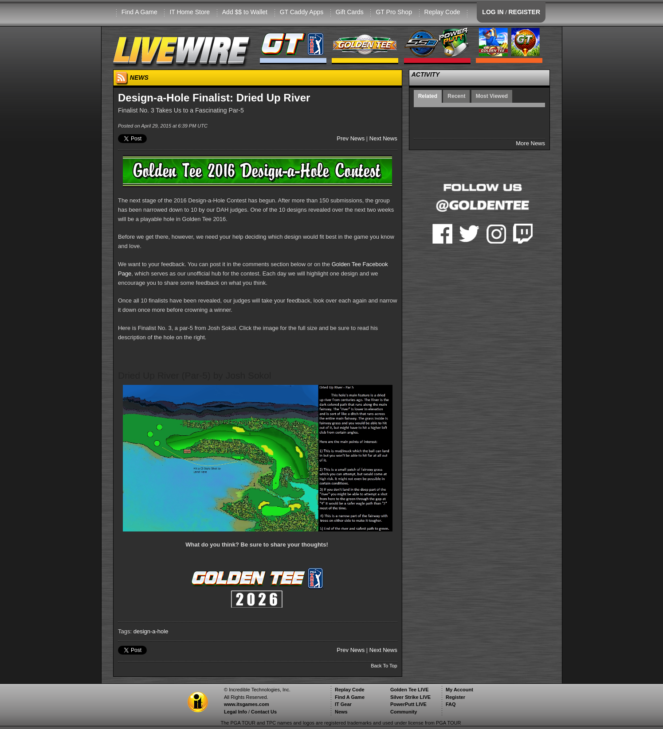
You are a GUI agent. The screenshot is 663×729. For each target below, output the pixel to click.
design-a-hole (151, 631)
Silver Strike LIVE (410, 697)
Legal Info (235, 711)
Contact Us (264, 711)
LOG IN (492, 12)
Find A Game (139, 12)
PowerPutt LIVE (408, 704)
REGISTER (524, 12)
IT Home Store (189, 12)
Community (403, 711)
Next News (383, 138)
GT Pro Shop (394, 12)
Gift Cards (350, 12)
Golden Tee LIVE (409, 689)
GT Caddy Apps (302, 12)
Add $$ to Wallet (244, 12)
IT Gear (343, 704)
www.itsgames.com (246, 704)
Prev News (351, 138)
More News (530, 143)
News (341, 711)
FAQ (451, 704)
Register (455, 697)
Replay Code (442, 12)
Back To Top (384, 665)
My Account (459, 689)
